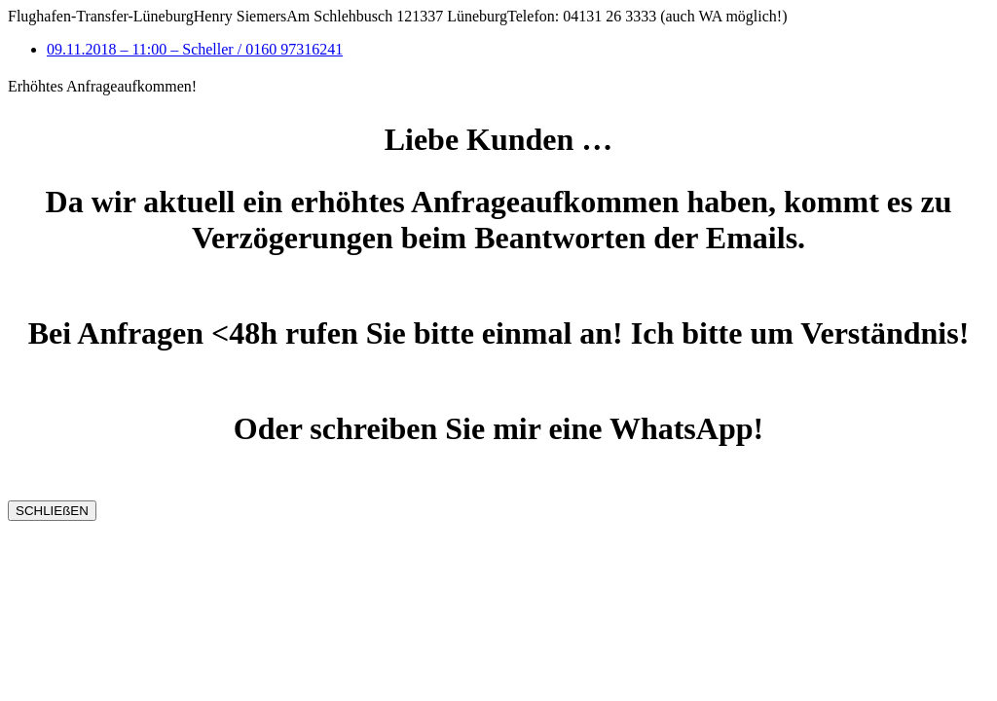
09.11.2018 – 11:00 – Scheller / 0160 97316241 (195, 49)
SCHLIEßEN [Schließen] (52, 510)
